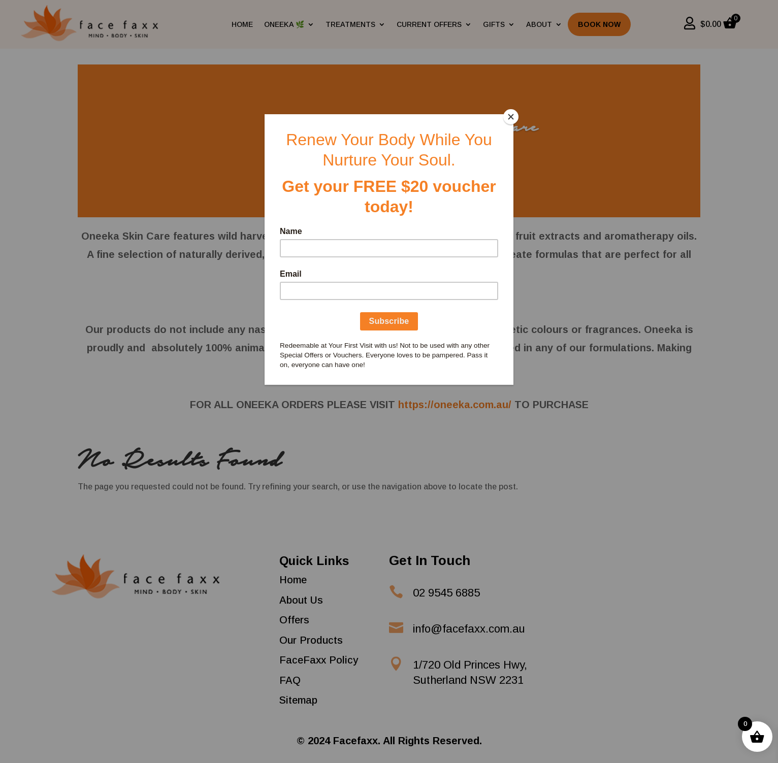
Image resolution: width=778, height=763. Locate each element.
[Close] (510, 116)
